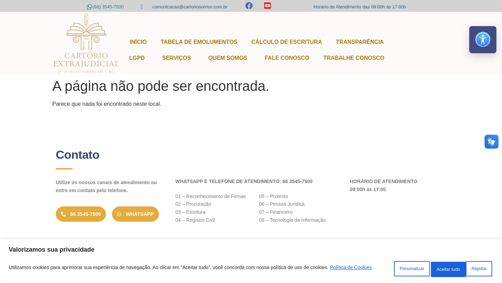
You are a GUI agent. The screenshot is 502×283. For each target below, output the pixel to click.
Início (138, 42)
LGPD (138, 58)
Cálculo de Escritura (286, 42)
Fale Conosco (287, 58)
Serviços (178, 58)
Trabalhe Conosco (353, 58)
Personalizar (380, 269)
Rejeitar (425, 269)
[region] (251, 262)
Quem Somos (229, 58)
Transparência (360, 42)
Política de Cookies (49, 273)
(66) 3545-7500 (108, 6)
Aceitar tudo (470, 269)
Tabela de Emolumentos (199, 42)
